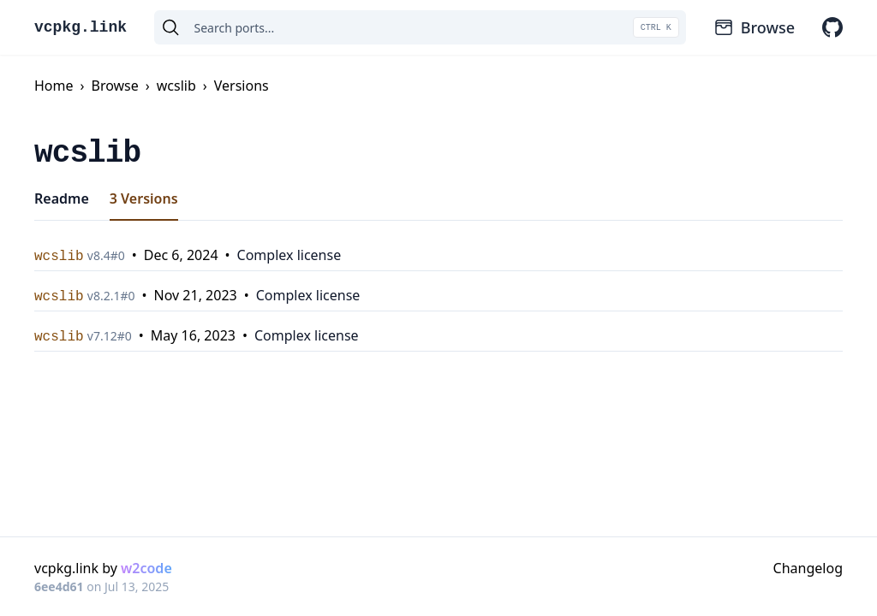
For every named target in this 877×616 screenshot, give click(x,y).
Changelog (808, 568)
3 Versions (144, 198)
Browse (754, 27)
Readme (61, 198)
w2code (146, 568)
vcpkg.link (80, 27)
